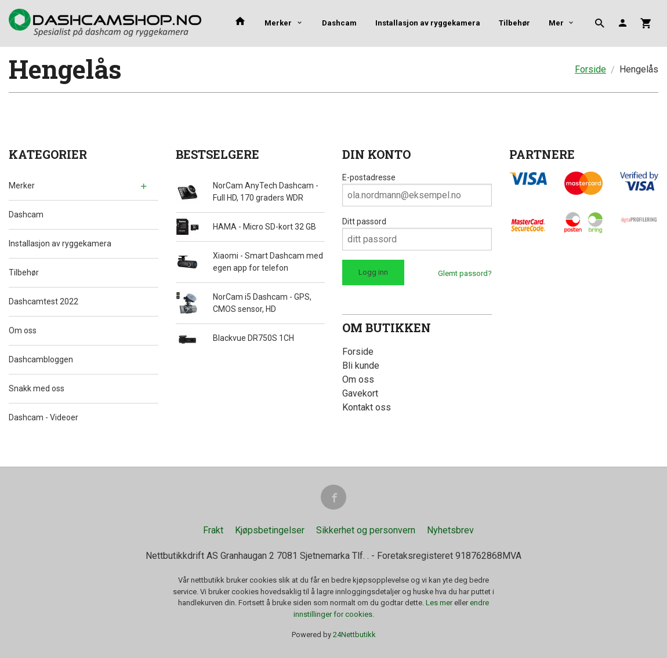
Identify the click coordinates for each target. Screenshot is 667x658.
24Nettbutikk (354, 635)
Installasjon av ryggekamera (427, 23)
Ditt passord (364, 221)
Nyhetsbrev (450, 530)
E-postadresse (369, 177)
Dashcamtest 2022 (43, 301)
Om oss (23, 330)
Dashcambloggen (41, 359)
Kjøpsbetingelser (269, 530)
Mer (506, 23)
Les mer (440, 603)
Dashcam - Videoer (43, 417)
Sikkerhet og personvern (365, 530)
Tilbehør (24, 272)
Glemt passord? (465, 273)
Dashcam (339, 23)
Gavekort (360, 393)
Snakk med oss (36, 388)
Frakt (213, 530)
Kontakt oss (366, 407)
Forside (590, 69)
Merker (278, 23)
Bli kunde (360, 365)
